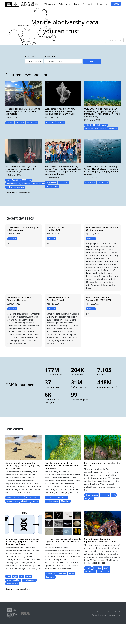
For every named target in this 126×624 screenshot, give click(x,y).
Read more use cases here (17, 589)
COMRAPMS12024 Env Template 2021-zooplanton (23, 228)
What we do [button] (65, 4)
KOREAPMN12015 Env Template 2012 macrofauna (102, 228)
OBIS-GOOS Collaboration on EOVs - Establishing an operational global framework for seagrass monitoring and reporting (102, 112)
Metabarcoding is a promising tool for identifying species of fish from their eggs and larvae (22, 541)
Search (116, 3)
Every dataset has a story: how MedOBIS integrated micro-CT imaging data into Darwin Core (60, 111)
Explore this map (114, 40)
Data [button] (76, 4)
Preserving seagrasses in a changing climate (102, 464)
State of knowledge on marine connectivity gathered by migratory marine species (23, 465)
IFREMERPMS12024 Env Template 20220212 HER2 (98, 298)
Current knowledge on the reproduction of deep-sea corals (100, 540)
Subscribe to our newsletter (106, 615)
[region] (63, 26)
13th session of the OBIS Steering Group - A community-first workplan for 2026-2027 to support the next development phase (63, 170)
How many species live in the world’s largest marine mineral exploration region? (63, 541)
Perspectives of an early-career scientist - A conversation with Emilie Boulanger (20, 169)
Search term (49, 56)
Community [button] (88, 4)
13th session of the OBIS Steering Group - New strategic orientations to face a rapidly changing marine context (101, 170)
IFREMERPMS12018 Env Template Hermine (19, 298)
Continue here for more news (18, 192)
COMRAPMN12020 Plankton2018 (56, 228)
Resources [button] (102, 4)
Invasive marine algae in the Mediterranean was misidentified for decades (61, 465)
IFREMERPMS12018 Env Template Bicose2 (58, 298)
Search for (29, 56)
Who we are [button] (50, 4)
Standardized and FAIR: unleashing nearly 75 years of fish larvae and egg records (22, 111)
